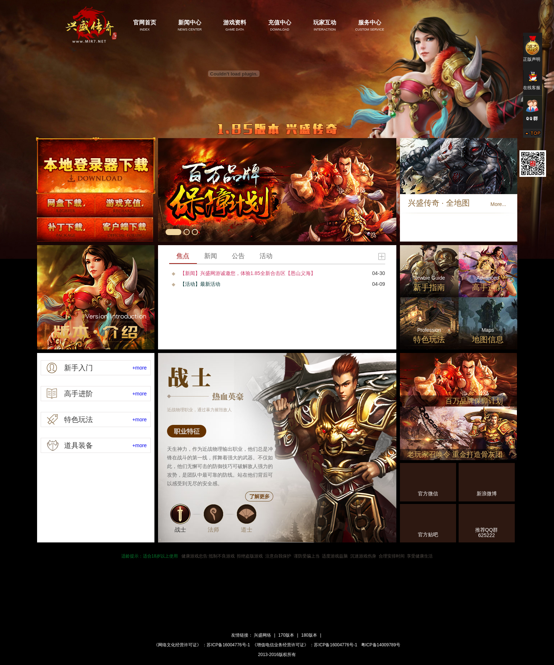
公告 (238, 256)
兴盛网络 (262, 635)
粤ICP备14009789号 (380, 644)
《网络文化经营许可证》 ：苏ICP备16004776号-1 (202, 644)
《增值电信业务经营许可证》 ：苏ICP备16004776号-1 (304, 644)
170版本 (286, 635)
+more (139, 368)
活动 (266, 256)
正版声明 (532, 48)
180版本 (309, 635)
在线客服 (532, 80)
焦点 (182, 256)
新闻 (210, 256)
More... (498, 204)
